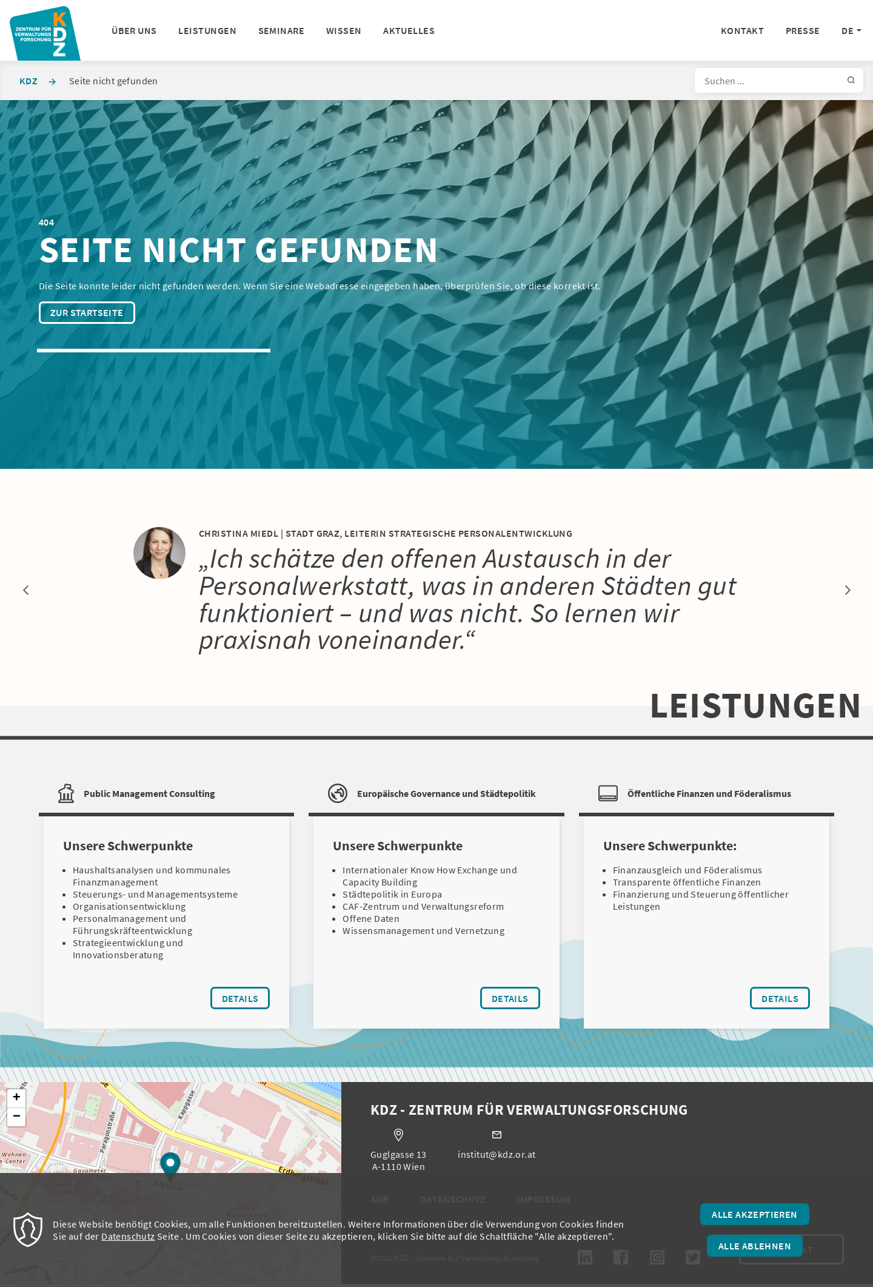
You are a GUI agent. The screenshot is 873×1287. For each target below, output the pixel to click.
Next (847, 590)
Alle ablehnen (754, 1246)
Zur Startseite (87, 312)
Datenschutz (128, 1236)
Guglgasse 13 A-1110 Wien (398, 1163)
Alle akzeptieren (754, 1214)
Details (246, 1000)
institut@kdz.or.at (496, 1157)
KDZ (28, 81)
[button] (170, 1169)
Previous (25, 590)
